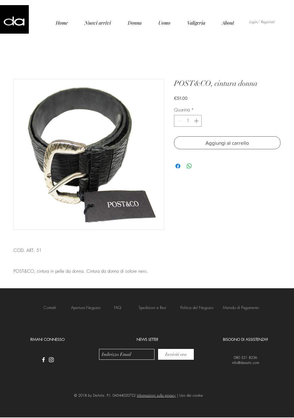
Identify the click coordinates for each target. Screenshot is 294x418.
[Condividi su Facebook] (178, 166)
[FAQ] (117, 307)
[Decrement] (179, 120)
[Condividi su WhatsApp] (189, 166)
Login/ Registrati (261, 22)
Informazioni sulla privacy (156, 395)
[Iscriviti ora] (176, 354)
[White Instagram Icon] (51, 359)
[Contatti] (50, 307)
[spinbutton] (188, 120)
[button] (152, 307)
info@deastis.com (245, 362)
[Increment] (197, 120)
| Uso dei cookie (189, 395)
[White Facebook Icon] (43, 359)
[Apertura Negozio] (86, 307)
